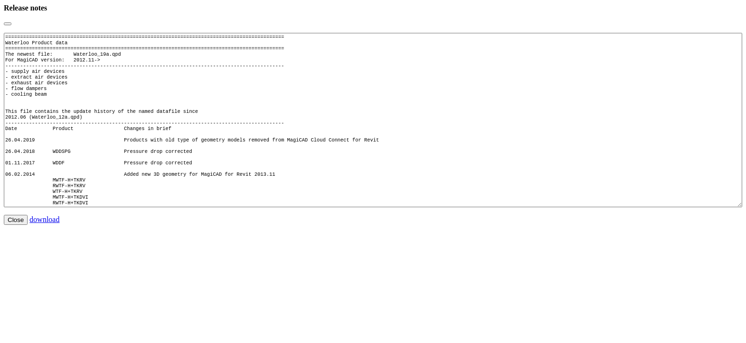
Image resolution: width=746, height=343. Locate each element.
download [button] (44, 248)
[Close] (7, 23)
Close (16, 248)
